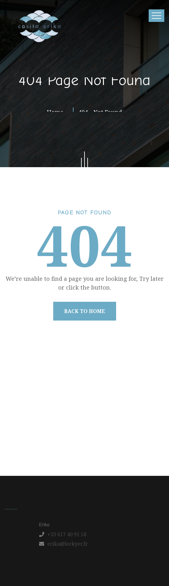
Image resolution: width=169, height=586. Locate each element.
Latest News (118, 429)
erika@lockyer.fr (67, 545)
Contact (149, 429)
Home (15, 429)
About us (40, 429)
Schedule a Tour (96, 442)
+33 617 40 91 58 (66, 535)
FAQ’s (63, 442)
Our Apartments (77, 429)
